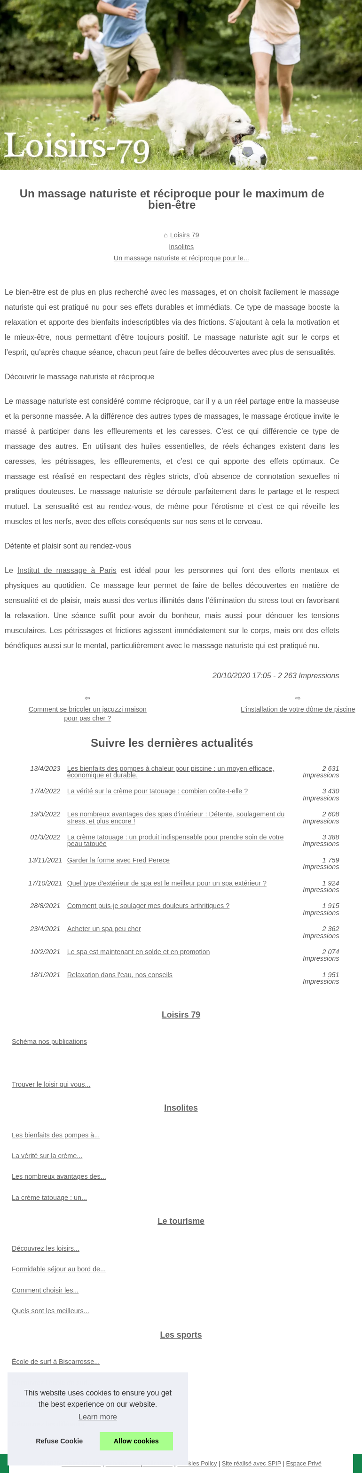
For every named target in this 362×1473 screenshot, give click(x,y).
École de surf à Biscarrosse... (56, 1361)
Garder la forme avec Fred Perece (118, 860)
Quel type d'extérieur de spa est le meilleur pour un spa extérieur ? (167, 883)
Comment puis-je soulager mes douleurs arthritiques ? (148, 905)
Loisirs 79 (184, 235)
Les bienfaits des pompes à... (56, 1135)
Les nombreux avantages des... (59, 1176)
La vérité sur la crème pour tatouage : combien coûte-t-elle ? (157, 791)
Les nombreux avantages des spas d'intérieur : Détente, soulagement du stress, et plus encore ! (176, 817)
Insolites (181, 247)
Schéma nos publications (49, 1041)
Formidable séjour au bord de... (59, 1269)
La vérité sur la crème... (47, 1156)
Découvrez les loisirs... (45, 1248)
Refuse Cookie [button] (59, 1441)
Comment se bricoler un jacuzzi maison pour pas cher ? (88, 713)
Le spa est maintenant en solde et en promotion (138, 952)
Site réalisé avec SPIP (251, 1463)
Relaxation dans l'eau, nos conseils (120, 975)
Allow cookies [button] (136, 1441)
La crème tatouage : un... (49, 1197)
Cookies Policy (197, 1463)
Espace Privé (304, 1463)
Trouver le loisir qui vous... (51, 1084)
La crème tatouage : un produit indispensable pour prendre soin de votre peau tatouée (175, 840)
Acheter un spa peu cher (104, 928)
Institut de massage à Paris (67, 570)
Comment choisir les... (45, 1290)
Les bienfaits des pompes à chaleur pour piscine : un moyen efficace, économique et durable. (171, 772)
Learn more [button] (98, 1417)
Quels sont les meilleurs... (50, 1311)
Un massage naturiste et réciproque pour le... (181, 258)
